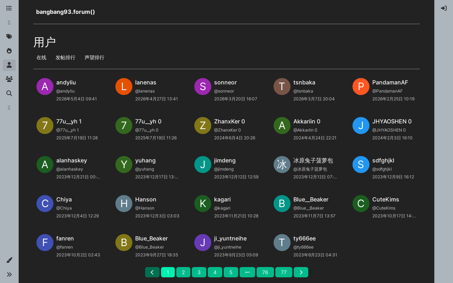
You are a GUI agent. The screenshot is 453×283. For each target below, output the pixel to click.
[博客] (9, 107)
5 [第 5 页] (231, 272)
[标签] (9, 37)
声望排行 (94, 57)
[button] (9, 260)
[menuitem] (443, 8)
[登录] (443, 8)
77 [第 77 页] (284, 272)
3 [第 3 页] (199, 272)
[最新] (9, 22)
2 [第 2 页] (183, 272)
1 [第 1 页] (168, 272)
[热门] (9, 51)
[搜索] (9, 93)
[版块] (9, 8)
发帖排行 (65, 57)
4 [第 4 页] (215, 272)
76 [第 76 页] (265, 272)
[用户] (9, 65)
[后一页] (301, 272)
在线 (41, 57)
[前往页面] (247, 272)
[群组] (9, 79)
